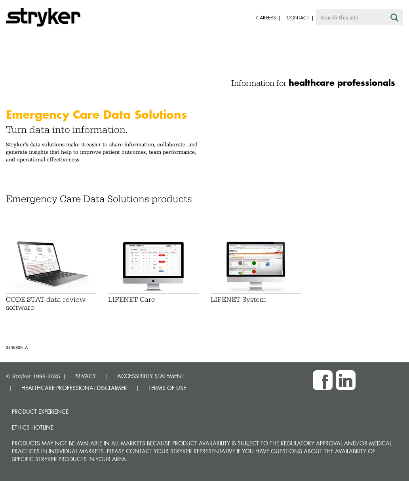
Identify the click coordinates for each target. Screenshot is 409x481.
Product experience (40, 411)
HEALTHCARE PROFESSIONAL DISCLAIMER (74, 388)
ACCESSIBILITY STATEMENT (151, 376)
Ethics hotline (32, 427)
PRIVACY (85, 376)
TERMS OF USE (167, 388)
